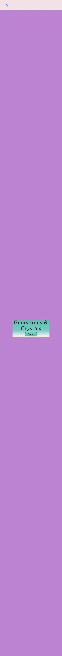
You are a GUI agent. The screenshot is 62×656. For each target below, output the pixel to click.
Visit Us (31, 334)
